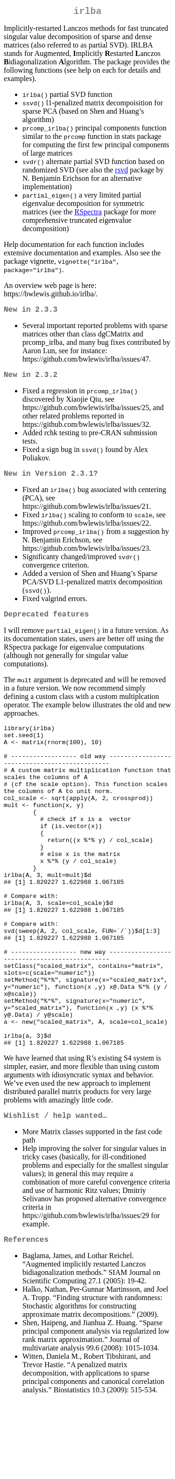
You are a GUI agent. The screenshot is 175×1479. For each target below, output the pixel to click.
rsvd (121, 172)
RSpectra (88, 214)
